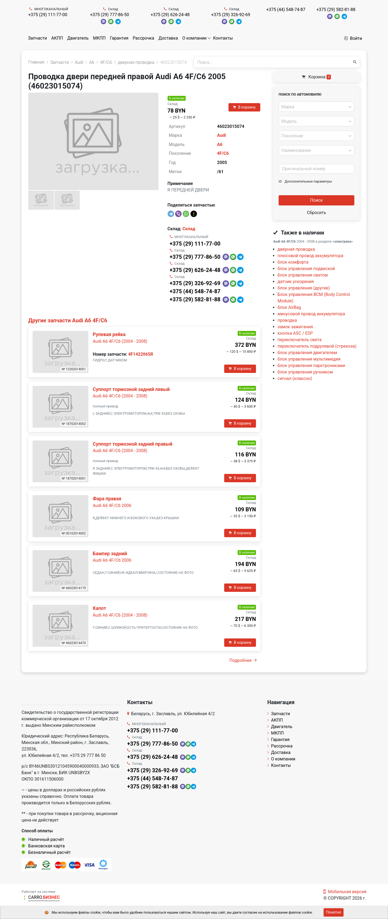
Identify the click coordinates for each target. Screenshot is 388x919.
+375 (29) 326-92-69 (230, 14)
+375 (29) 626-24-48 (170, 14)
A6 (220, 144)
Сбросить (316, 212)
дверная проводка (296, 249)
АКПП (57, 38)
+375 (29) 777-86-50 (109, 14)
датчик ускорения (296, 281)
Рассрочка (143, 38)
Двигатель (78, 38)
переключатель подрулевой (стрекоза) (317, 346)
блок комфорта (293, 262)
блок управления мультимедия (309, 359)
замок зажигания (295, 326)
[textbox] (315, 107)
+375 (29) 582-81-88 (335, 9)
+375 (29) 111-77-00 (47, 14)
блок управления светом (303, 275)
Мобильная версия (344, 891)
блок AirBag (289, 307)
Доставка (168, 38)
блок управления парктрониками (311, 365)
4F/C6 (223, 153)
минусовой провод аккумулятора (311, 313)
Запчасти (37, 38)
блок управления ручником (305, 372)
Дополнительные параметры (305, 181)
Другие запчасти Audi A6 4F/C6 (67, 320)
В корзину (244, 107)
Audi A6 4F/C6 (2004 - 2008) (120, 341)
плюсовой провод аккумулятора (310, 255)
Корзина (316, 76)
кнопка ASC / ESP (295, 333)
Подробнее (243, 660)
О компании (194, 38)
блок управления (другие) (304, 288)
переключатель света (299, 339)
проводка (287, 320)
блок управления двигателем (307, 352)
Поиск (316, 200)
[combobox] (316, 106)
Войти (353, 38)
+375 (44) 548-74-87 (285, 9)
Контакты (223, 38)
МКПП (99, 38)
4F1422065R (140, 354)
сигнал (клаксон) (295, 378)
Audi (221, 135)
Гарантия (119, 38)
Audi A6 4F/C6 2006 (112, 505)
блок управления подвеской (306, 268)
